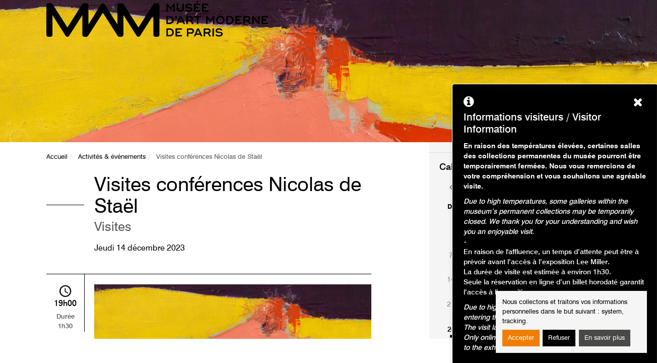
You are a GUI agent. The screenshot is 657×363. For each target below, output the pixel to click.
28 (451, 329)
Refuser (559, 338)
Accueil (57, 157)
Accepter (521, 338)
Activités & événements (112, 157)
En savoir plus (604, 338)
